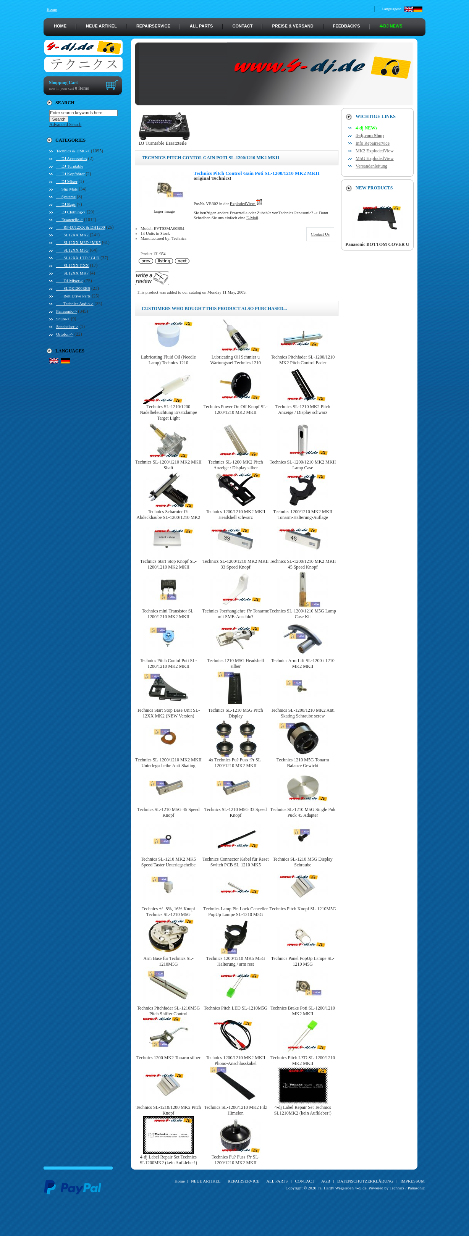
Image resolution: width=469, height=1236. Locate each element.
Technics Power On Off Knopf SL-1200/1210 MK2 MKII (236, 409)
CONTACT (242, 26)
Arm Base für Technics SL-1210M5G (168, 961)
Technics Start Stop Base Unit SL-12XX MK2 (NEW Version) (168, 713)
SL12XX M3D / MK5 (78, 242)
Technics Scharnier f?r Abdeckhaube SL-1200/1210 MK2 (169, 514)
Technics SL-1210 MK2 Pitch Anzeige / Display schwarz (302, 409)
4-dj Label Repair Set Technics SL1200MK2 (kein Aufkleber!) (168, 1159)
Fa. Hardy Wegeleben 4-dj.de (342, 1188)
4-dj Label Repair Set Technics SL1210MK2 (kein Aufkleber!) (303, 1110)
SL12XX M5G (72, 250)
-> (73, 151)
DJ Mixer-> (69, 280)
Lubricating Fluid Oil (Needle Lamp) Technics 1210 (168, 359)
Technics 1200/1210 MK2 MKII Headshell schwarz (235, 514)
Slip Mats (67, 189)
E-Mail (252, 217)
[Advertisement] (234, 1219)
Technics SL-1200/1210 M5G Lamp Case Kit (303, 613)
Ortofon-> (64, 334)
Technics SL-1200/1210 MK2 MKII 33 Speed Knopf (235, 564)
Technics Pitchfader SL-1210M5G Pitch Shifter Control (168, 1010)
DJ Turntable (69, 166)
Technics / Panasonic (407, 1188)
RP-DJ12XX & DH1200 (80, 227)
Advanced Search (65, 124)
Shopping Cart (63, 82)
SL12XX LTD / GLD (77, 257)
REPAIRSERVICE (153, 26)
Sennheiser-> (67, 326)
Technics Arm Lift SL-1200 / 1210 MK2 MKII (303, 663)
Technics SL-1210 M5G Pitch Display (235, 713)
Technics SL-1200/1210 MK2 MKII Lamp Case (303, 464)
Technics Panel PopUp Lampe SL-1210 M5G (303, 961)
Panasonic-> (66, 311)
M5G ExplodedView (375, 158)
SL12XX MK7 (72, 273)
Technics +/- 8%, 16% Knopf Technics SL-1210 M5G (168, 911)
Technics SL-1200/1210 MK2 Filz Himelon (235, 1110)
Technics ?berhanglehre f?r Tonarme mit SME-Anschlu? (235, 613)
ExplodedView (246, 203)
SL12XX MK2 (72, 235)
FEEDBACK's (346, 26)
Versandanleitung (371, 166)
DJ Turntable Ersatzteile (164, 141)
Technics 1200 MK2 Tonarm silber (168, 1057)
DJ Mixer (67, 181)
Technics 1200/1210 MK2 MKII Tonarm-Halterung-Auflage (302, 514)
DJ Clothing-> (71, 212)
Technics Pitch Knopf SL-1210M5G (303, 908)
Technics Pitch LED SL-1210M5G (235, 1008)
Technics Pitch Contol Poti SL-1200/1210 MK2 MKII (168, 663)
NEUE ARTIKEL (101, 26)
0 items (82, 88)
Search (64, 102)
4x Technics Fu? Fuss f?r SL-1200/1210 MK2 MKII (236, 762)
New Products (374, 188)
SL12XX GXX (72, 265)
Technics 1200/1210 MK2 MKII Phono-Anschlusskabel (235, 1060)
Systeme (66, 196)
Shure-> (63, 319)
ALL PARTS (201, 26)
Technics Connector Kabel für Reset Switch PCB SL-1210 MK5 (235, 862)
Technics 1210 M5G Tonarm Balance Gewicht (303, 762)
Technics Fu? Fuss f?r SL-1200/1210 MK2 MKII (236, 1159)
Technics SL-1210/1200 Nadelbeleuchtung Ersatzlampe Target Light (168, 412)
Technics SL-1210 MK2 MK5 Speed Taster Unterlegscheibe (168, 862)
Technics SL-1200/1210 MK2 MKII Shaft (168, 464)
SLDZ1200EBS (73, 288)
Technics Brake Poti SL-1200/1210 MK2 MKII (302, 1010)
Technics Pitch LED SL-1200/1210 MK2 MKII (302, 1060)
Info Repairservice (373, 143)
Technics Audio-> (75, 303)
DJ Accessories (71, 158)
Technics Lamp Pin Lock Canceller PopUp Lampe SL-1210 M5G (235, 911)
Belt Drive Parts (73, 296)
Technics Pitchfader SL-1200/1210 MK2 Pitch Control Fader (303, 359)
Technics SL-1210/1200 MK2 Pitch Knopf (168, 1110)
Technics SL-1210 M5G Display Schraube (303, 862)
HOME (60, 26)
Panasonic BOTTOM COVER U (377, 242)
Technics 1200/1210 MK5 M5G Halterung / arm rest (235, 961)
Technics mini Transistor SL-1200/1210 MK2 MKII (168, 613)
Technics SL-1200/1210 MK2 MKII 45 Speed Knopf (303, 564)
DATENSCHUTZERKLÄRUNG (365, 1181)
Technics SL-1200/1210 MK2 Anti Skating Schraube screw (303, 713)
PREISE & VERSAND (292, 26)
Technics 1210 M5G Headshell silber (235, 663)
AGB (325, 1181)
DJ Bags (66, 204)
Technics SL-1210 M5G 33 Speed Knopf (235, 812)
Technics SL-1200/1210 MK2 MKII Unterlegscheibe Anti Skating (168, 762)
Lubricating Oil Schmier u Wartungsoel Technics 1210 (235, 359)
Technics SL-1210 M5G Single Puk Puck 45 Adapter (302, 812)
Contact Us (320, 234)
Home (52, 9)
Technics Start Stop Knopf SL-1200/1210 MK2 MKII (168, 564)
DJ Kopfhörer (70, 173)
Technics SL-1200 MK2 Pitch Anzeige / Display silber (235, 464)
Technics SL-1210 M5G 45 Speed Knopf (168, 812)
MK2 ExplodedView (375, 150)
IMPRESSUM (412, 1181)
